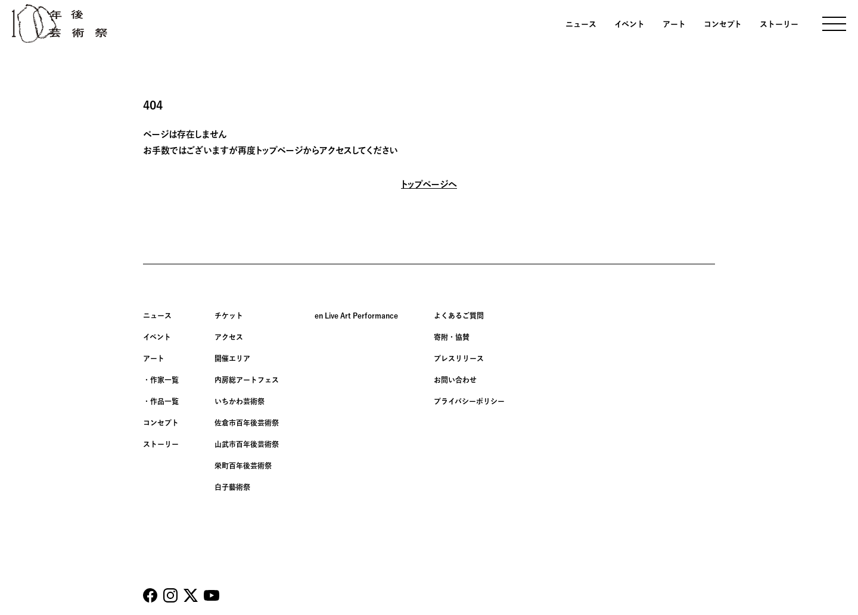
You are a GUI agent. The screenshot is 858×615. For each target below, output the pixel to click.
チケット (228, 315)
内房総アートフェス (246, 379)
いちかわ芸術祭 (239, 401)
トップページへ (429, 184)
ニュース (580, 24)
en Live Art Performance (356, 315)
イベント (629, 24)
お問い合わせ (455, 379)
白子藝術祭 (232, 487)
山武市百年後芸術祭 (246, 444)
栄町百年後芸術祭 (243, 465)
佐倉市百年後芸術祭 (246, 422)
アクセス (228, 337)
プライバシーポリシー (469, 401)
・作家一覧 (161, 379)
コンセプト (723, 24)
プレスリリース (459, 358)
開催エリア (232, 358)
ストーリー (779, 24)
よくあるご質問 (459, 315)
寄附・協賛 (452, 337)
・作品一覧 (161, 401)
